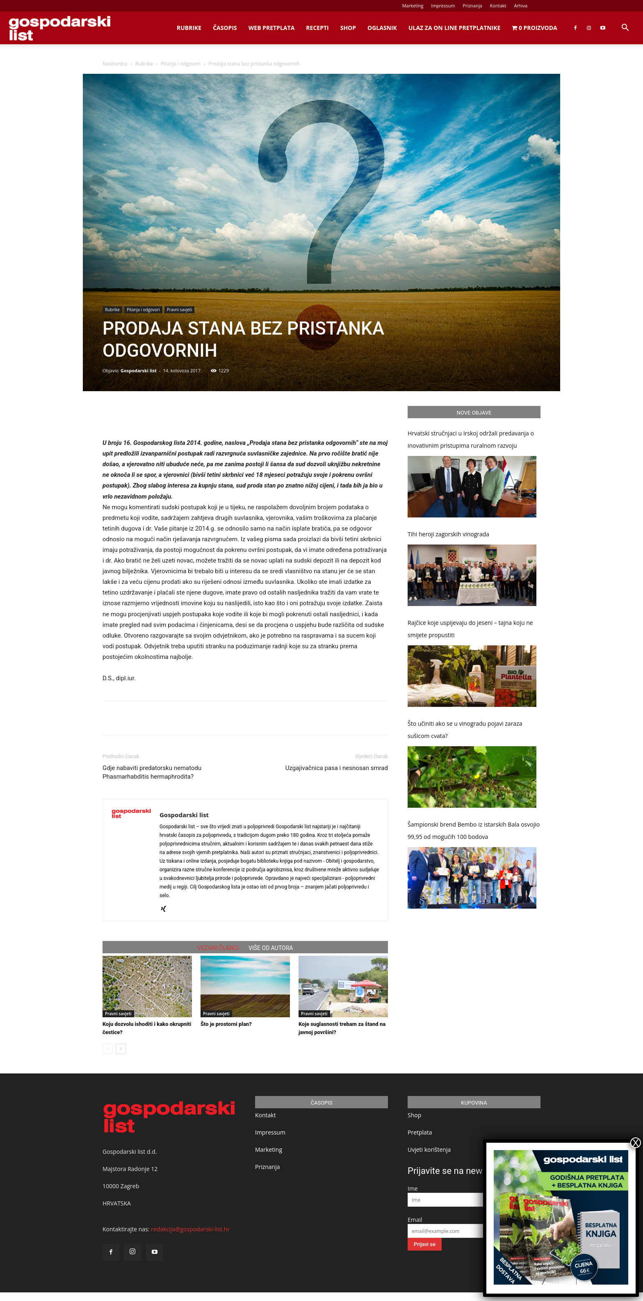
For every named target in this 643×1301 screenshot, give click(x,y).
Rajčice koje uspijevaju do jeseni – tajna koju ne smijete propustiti (470, 629)
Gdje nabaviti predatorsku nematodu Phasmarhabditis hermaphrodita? (152, 772)
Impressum (443, 5)
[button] (625, 28)
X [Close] (635, 1142)
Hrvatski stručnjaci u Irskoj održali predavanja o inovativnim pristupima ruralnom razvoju (471, 439)
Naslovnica (115, 63)
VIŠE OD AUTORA (271, 948)
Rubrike (189, 28)
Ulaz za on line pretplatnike (454, 28)
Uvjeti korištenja (429, 1149)
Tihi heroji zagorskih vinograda (448, 534)
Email (415, 1220)
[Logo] (59, 28)
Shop (348, 28)
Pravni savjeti (179, 309)
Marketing (413, 5)
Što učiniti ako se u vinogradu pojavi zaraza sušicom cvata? (465, 730)
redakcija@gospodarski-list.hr (190, 1229)
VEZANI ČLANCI (218, 948)
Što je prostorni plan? (226, 1024)
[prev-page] (108, 1049)
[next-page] (121, 1049)
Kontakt (498, 5)
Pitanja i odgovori (181, 63)
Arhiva (520, 5)
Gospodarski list (139, 370)
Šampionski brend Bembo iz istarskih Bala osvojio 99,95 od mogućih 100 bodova (474, 830)
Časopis (225, 28)
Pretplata (420, 1132)
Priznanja (472, 5)
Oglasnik (382, 28)
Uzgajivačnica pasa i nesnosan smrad (336, 768)
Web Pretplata (272, 28)
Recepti (317, 28)
